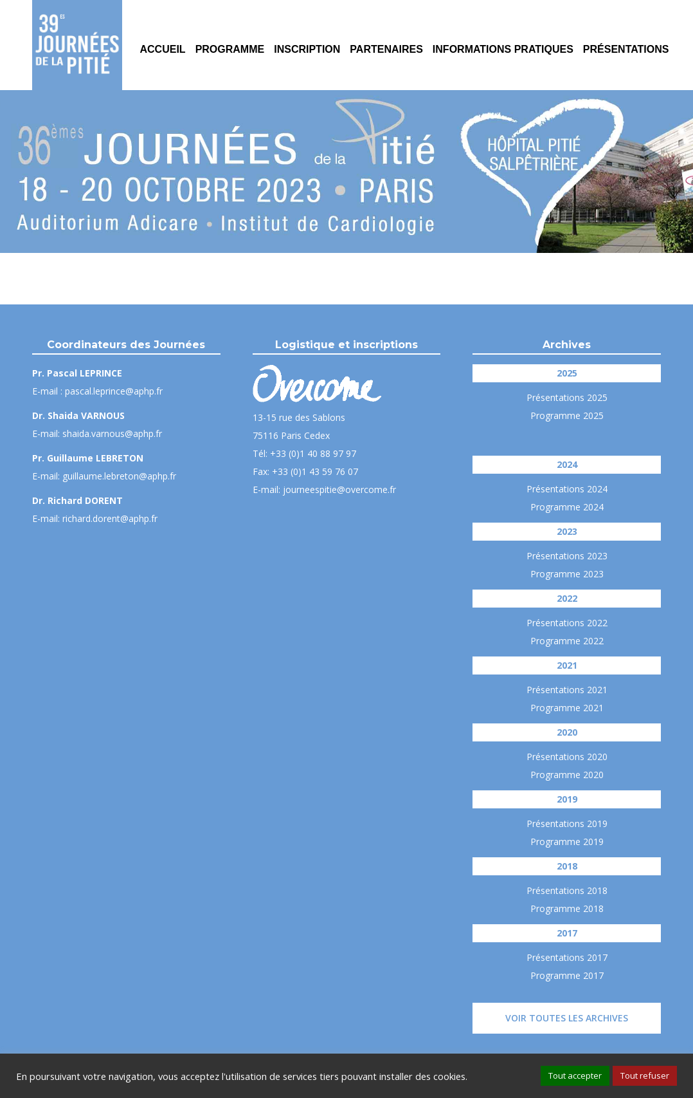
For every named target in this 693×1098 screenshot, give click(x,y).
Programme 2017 (567, 975)
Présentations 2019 (567, 823)
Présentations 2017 (567, 957)
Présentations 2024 (567, 489)
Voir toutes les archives (566, 1018)
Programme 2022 (567, 641)
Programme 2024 (567, 507)
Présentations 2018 (567, 890)
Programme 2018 (567, 908)
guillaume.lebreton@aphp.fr (119, 476)
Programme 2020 (567, 774)
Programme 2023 (567, 574)
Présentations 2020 (567, 756)
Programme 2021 (567, 708)
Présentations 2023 (567, 556)
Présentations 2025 (567, 397)
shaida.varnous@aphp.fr (112, 433)
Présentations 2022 (567, 623)
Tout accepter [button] (575, 1075)
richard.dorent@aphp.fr (110, 518)
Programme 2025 (567, 415)
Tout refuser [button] (644, 1075)
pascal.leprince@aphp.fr (114, 391)
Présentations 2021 (567, 690)
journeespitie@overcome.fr (339, 489)
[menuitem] (162, 45)
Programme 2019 (567, 841)
